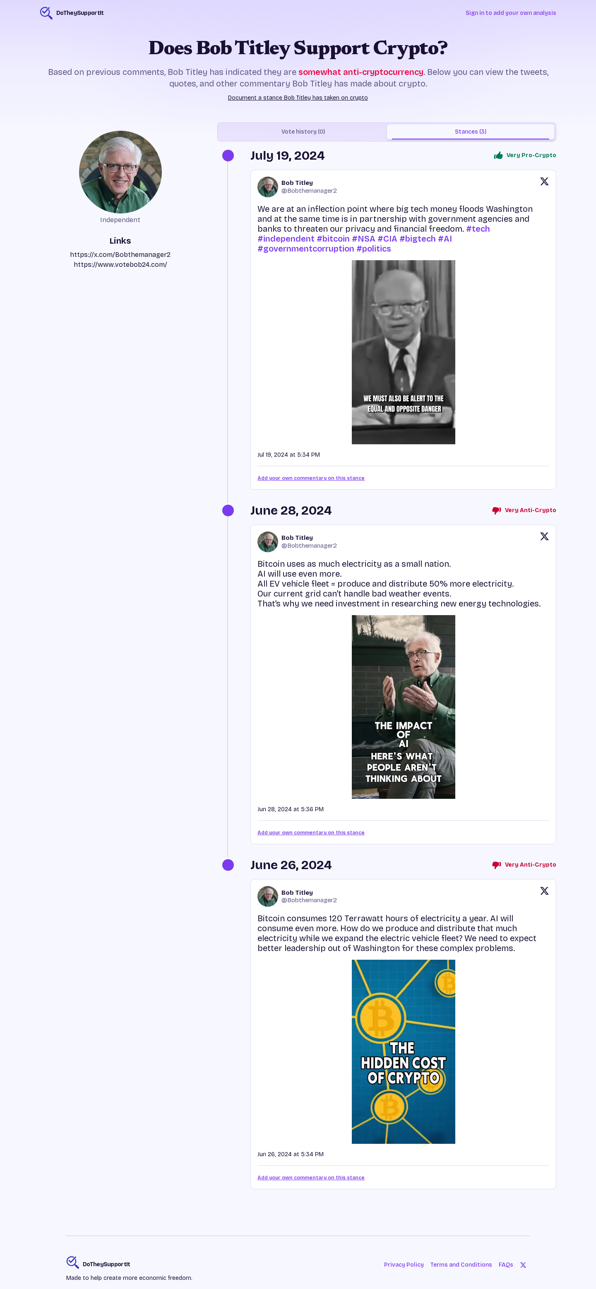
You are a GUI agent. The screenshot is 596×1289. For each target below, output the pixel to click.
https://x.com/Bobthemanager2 (120, 255)
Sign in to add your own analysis (511, 13)
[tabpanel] (386, 675)
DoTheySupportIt (106, 1264)
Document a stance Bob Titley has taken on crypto (298, 97)
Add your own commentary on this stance (311, 478)
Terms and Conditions (461, 1264)
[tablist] (386, 131)
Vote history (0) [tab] (303, 131)
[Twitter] (523, 1265)
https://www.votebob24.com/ (120, 264)
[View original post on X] (544, 187)
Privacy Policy (404, 1264)
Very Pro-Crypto (524, 156)
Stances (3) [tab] (470, 131)
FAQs (506, 1264)
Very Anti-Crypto (524, 510)
